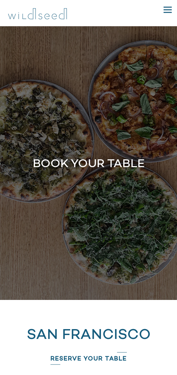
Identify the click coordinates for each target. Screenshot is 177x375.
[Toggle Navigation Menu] (167, 9)
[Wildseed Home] (37, 13)
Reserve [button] (89, 353)
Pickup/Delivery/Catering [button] (88, 367)
